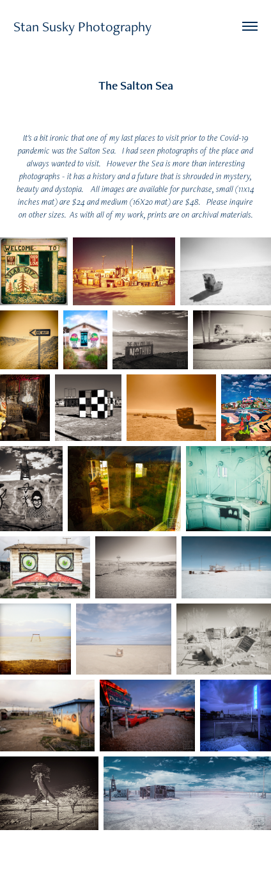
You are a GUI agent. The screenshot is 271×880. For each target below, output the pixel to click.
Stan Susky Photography (82, 26)
